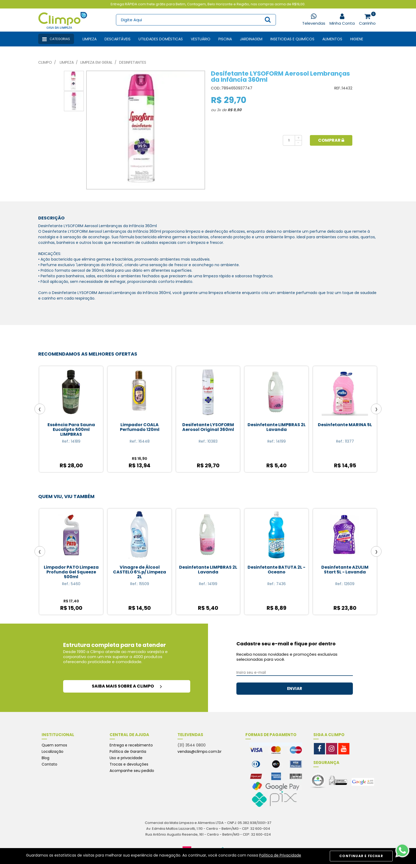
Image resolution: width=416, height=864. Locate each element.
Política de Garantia (128, 751)
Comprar (331, 140)
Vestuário (200, 39)
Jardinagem (251, 39)
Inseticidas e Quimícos (292, 39)
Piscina (225, 39)
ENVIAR (294, 688)
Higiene (356, 39)
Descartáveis (118, 39)
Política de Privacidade (280, 855)
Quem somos (54, 745)
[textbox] (195, 19)
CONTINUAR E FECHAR (361, 856)
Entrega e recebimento (131, 745)
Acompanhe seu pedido (132, 770)
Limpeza (90, 39)
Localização (52, 751)
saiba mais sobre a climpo (127, 686)
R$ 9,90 (234, 110)
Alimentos (332, 39)
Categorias (56, 39)
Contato (49, 764)
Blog (45, 758)
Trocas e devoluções (129, 764)
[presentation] (39, 409)
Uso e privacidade (126, 758)
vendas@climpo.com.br (199, 751)
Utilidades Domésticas (160, 39)
